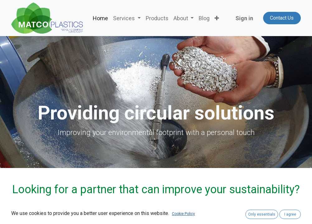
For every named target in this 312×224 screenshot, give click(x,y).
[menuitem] (100, 18)
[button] (216, 18)
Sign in (244, 18)
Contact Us (282, 18)
